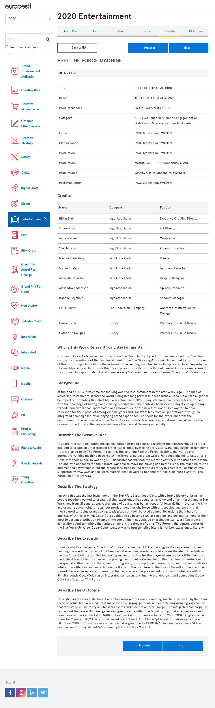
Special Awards (31, 463)
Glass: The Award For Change (28, 270)
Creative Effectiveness (30, 123)
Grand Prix (70, 31)
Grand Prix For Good (31, 289)
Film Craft (28, 251)
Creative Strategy (27, 140)
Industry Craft (31, 321)
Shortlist (170, 31)
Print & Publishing (28, 431)
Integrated (28, 352)
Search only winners (22, 47)
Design (25, 157)
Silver (120, 31)
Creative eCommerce (30, 106)
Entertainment (31, 219)
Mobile (26, 384)
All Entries (196, 31)
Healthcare (29, 306)
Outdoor (27, 399)
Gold (95, 31)
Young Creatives (27, 479)
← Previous (148, 48)
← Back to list (77, 47)
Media (25, 368)
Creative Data (30, 90)
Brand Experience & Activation (30, 71)
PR (23, 415)
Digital (25, 173)
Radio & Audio (31, 448)
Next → (188, 48)
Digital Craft (29, 188)
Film (24, 235)
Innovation (28, 337)
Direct (25, 204)
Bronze (145, 31)
